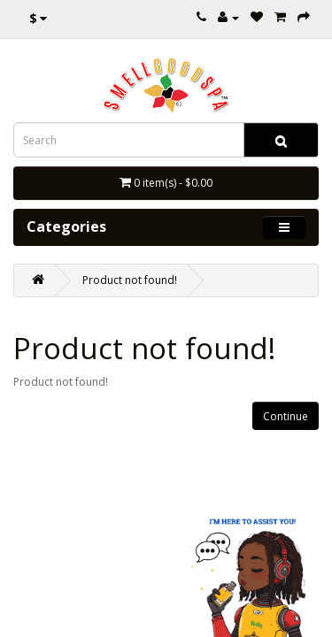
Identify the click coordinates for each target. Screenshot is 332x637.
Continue (285, 416)
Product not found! (129, 280)
